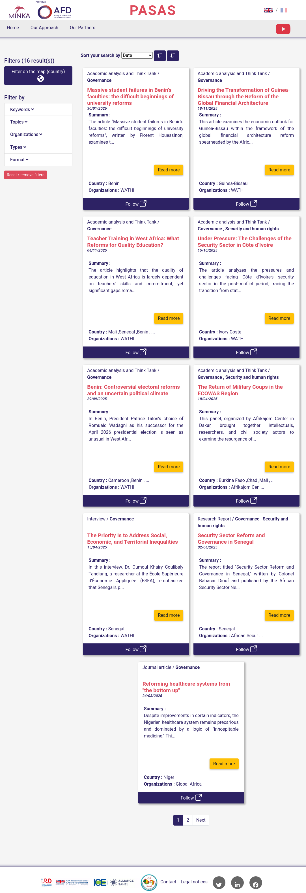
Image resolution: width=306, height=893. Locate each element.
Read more (169, 172)
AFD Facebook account (255, 882)
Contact (168, 882)
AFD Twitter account (219, 882)
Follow (136, 203)
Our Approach (44, 27)
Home (13, 27)
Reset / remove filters (25, 175)
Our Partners (82, 27)
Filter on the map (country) (38, 75)
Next (201, 820)
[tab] (38, 109)
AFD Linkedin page (237, 882)
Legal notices (194, 882)
